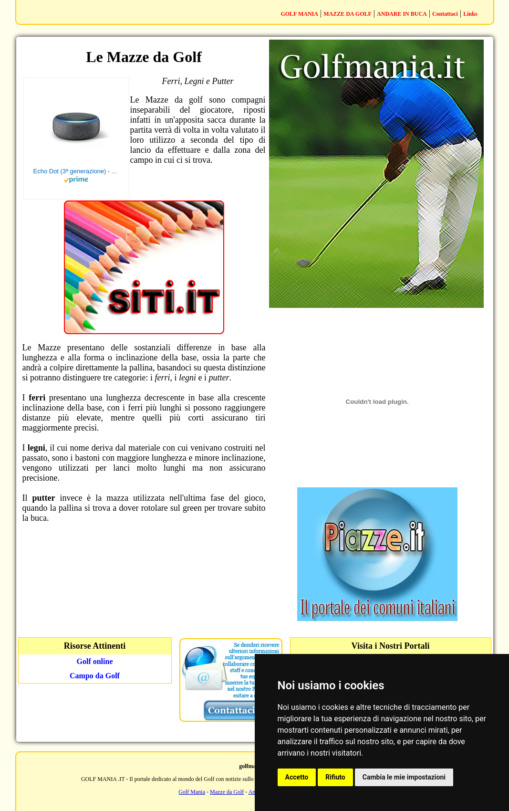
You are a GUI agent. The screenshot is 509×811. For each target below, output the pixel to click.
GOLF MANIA (299, 14)
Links (470, 14)
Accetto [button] (297, 777)
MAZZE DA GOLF (347, 14)
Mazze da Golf (227, 792)
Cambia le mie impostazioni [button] (404, 777)
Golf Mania (191, 792)
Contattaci (445, 14)
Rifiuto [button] (335, 777)
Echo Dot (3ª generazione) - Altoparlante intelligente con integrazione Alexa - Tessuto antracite (76, 171)
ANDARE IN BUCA (402, 14)
